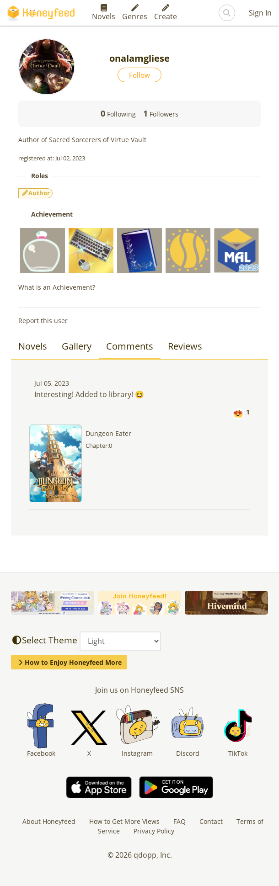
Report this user (43, 320)
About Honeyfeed (48, 821)
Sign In (260, 13)
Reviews (185, 346)
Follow (139, 75)
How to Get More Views (124, 821)
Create (165, 12)
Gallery (76, 346)
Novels (103, 12)
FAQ (179, 821)
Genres (134, 12)
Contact (211, 821)
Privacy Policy (154, 831)
